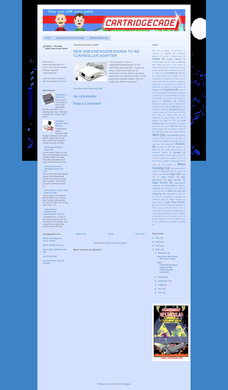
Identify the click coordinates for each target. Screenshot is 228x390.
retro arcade (167, 165)
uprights (168, 211)
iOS (181, 112)
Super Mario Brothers (175, 202)
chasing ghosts (161, 76)
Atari (180, 62)
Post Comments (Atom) (116, 243)
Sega (172, 174)
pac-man (160, 147)
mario (166, 123)
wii (156, 216)
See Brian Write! (50, 256)
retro (154, 165)
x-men (168, 219)
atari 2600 (156, 65)
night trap (169, 144)
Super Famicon (175, 199)
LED (173, 120)
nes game (179, 138)
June (160, 292)
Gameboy (167, 101)
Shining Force (169, 188)
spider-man (170, 194)
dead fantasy (168, 84)
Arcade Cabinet (173, 59)
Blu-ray (163, 67)
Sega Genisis (160, 182)
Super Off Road (161, 205)
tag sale (172, 205)
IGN (168, 112)
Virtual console (170, 213)
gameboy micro (167, 104)
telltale (180, 205)
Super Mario (157, 202)
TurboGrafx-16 (157, 211)
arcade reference (158, 62)
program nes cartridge (168, 158)
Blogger (126, 384)
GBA (174, 107)
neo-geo (166, 132)
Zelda (183, 222)
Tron (180, 208)
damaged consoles (176, 81)
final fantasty (174, 95)
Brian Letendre (170, 70)
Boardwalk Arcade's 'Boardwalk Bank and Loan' (53, 168)
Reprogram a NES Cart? (61, 96)
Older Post (140, 234)
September (163, 281)
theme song (156, 208)
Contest (166, 79)
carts (183, 73)
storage (179, 197)
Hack (164, 109)
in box (175, 112)
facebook (158, 95)
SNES (170, 191)
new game (175, 141)
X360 (176, 219)
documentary (177, 87)
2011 (157, 242)
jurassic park (172, 115)
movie (180, 126)
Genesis (182, 107)
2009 (157, 249)
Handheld (173, 109)
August (161, 285)
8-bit (154, 51)
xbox (183, 219)
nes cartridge (172, 135)
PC (169, 147)
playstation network (159, 152)
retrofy (154, 171)
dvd (153, 93)
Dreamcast (168, 89)
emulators (173, 93)
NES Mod (155, 141)
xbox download (160, 222)
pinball (154, 150)
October (161, 277)
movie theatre (157, 129)
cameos (182, 70)
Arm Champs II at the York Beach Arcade (56, 191)
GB (167, 107)
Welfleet (182, 213)
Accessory (178, 51)
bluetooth (172, 67)
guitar (157, 109)
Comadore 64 (176, 76)
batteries (155, 67)
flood (168, 98)
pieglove (179, 147)
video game (178, 211)
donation (155, 90)
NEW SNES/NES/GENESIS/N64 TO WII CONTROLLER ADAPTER (167, 267)
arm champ (171, 62)
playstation (178, 150)
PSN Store (156, 161)
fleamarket (159, 98)
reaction (166, 161)
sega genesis (174, 180)
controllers (175, 79)
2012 (157, 238)
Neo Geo (156, 132)
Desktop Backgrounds (99, 38)
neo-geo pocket (177, 132)
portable (177, 152)
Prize (154, 158)
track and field (170, 208)
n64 (180, 129)
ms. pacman (171, 129)
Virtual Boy (156, 213)
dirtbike (179, 84)
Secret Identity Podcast (53, 245)
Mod (172, 126)
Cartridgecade (171, 73)
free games (178, 98)
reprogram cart (177, 161)
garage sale (159, 107)
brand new (156, 70)
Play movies (165, 150)
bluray (181, 67)
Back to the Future (174, 65)
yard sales (173, 222)
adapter (168, 53)
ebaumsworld (162, 93)
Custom (163, 81)
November (163, 253)
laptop (165, 120)
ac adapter (165, 51)
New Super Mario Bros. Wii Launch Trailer (167, 257)
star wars (156, 197)
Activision (155, 53)
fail (165, 95)
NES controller (166, 138)
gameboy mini (180, 104)
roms (163, 171)
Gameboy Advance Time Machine (61, 123)
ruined (180, 171)
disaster (166, 87)
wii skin (165, 216)
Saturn (154, 174)
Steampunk (168, 197)
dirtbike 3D (156, 87)
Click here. (62, 81)
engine (182, 93)
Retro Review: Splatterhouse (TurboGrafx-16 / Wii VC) (54, 211)
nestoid (165, 141)
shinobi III (181, 188)
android (165, 56)
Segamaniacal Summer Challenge (70, 38)
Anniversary (177, 56)
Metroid (174, 123)
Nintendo (180, 144)
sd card (163, 174)
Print (181, 155)
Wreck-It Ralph (157, 219)
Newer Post (81, 234)
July (160, 289)
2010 (157, 246)
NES (155, 135)
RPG (172, 171)
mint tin (163, 126)
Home (48, 38)
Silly (156, 191)
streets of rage (158, 199)
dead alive (156, 84)
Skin (162, 191)
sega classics (167, 177)
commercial (156, 79)
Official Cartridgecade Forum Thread (52, 239)
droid (181, 90)
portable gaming (158, 155)
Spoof (180, 194)
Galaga (155, 101)
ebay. (111, 70)
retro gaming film (177, 168)
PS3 (180, 158)
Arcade (156, 59)
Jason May (156, 115)
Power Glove (171, 155)
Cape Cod (158, 73)
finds (183, 95)
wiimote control (176, 216)
